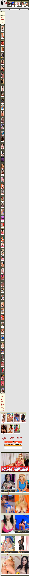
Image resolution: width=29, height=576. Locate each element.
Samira (2, 59)
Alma (2, 25)
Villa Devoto (2, 207)
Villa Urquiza (2, 260)
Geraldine (2, 156)
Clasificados (2, 20)
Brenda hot (2, 176)
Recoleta (25, 5)
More (2, 169)
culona (2, 396)
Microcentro (2, 168)
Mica (2, 222)
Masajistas (10, 422)
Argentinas (3, 439)
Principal (1, 12)
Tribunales (9, 5)
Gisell (2, 374)
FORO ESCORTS (4, 437)
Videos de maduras (19, 437)
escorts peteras (2, 395)
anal (1, 406)
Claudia (2, 130)
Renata (2, 321)
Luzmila (3, 268)
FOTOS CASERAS (19, 438)
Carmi (8, 514)
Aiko (2, 150)
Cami (2, 91)
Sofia (22, 555)
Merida (2, 215)
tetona (2, 404)
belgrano (2, 403)
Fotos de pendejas (19, 439)
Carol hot (3, 380)
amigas (3, 408)
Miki (2, 72)
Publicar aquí (2, 13)
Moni (2, 104)
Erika (2, 301)
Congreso (3, 254)
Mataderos (2, 135)
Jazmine (3, 361)
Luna (2, 189)
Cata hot (3, 117)
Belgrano (3, 109)
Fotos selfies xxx (4, 438)
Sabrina (16, 424)
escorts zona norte (2, 410)
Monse (2, 281)
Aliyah (22, 514)
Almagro (11, 5)
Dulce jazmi (2, 202)
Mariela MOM (2, 78)
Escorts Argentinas (12, 439)
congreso (2, 409)
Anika (8, 535)
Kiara (22, 494)
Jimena (22, 535)
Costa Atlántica (2, 19)
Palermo (3, 51)
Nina (2, 287)
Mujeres (1, 16)
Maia (2, 274)
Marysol (3, 328)
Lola (2, 242)
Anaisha (3, 255)
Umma (2, 46)
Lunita (2, 136)
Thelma (2, 348)
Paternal (3, 286)
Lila (2, 123)
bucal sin (2, 402)
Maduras (1, 17)
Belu (2, 307)
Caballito (20, 5)
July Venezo (3, 413)
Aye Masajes (10, 413)
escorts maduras (2, 401)
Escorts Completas (12, 437)
